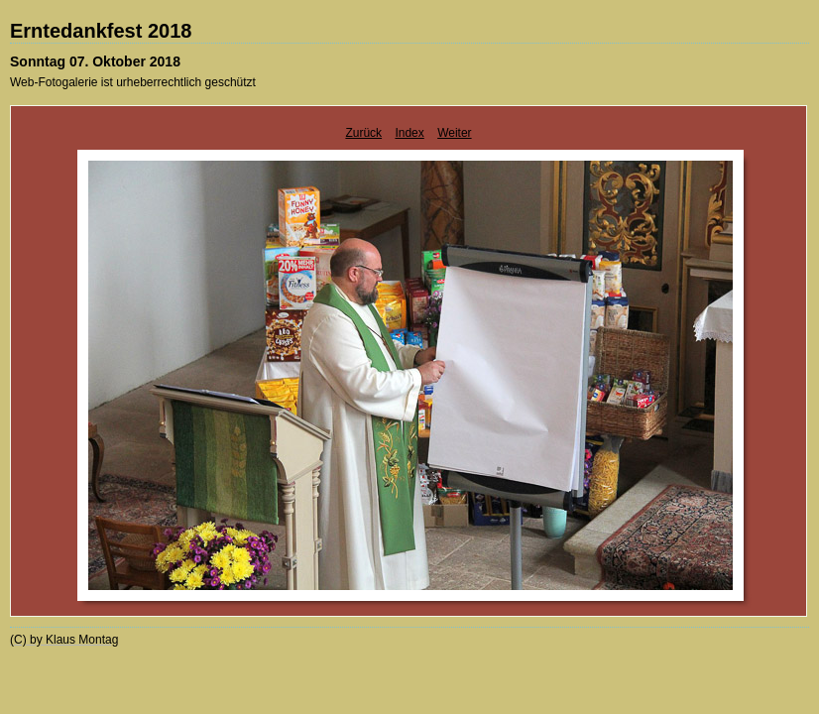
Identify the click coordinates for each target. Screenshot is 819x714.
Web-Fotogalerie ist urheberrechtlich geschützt (133, 82)
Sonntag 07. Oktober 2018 (95, 61)
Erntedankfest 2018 (100, 31)
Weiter (454, 133)
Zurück (363, 133)
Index (409, 133)
